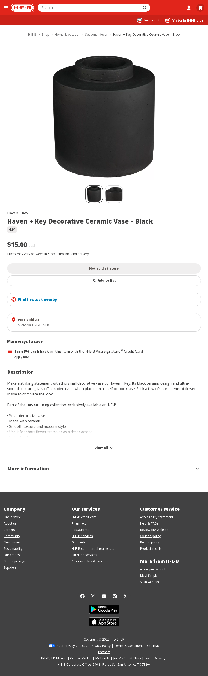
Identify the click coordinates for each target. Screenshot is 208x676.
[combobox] (89, 8)
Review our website (154, 530)
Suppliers (10, 567)
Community (12, 536)
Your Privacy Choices (72, 645)
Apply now (21, 357)
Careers (9, 530)
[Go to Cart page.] (200, 8)
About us (10, 523)
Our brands (12, 555)
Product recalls (151, 548)
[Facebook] (82, 596)
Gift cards (79, 542)
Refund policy (149, 542)
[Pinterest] (115, 596)
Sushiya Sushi (149, 582)
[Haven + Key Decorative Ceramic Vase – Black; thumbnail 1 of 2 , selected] (94, 194)
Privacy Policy (101, 645)
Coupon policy (150, 536)
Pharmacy (79, 523)
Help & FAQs (149, 523)
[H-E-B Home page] (22, 8)
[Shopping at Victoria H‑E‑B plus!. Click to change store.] (184, 20)
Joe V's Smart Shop (127, 658)
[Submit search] (145, 8)
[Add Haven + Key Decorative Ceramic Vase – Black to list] (104, 280)
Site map (153, 645)
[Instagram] (93, 596)
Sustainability (13, 548)
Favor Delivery (154, 658)
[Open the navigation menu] (6, 7)
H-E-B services (82, 536)
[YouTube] (104, 596)
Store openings (15, 561)
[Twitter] (126, 596)
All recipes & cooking (155, 569)
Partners (104, 652)
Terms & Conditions (128, 645)
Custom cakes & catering (90, 561)
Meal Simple (149, 575)
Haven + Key (17, 213)
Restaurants (80, 530)
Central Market (81, 658)
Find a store (12, 517)
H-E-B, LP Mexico (53, 658)
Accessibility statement (156, 517)
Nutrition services (84, 555)
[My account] (189, 8)
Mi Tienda (102, 658)
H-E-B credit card (84, 517)
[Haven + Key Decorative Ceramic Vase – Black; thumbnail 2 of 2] (114, 194)
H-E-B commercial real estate (93, 548)
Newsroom (12, 542)
